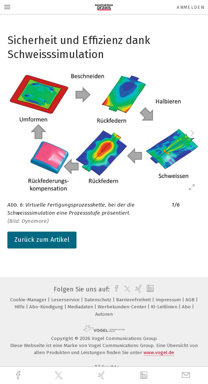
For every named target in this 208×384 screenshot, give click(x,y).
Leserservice (66, 300)
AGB (190, 300)
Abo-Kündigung (47, 307)
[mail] (187, 375)
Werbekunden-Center (123, 307)
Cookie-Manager (29, 300)
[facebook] (19, 375)
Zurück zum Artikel (41, 240)
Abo (187, 307)
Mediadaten (81, 307)
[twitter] (59, 375)
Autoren (104, 314)
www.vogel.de (158, 352)
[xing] (102, 375)
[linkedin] (144, 375)
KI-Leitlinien (165, 307)
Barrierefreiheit (134, 300)
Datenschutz (98, 300)
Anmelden (190, 7)
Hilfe (20, 307)
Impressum (168, 300)
